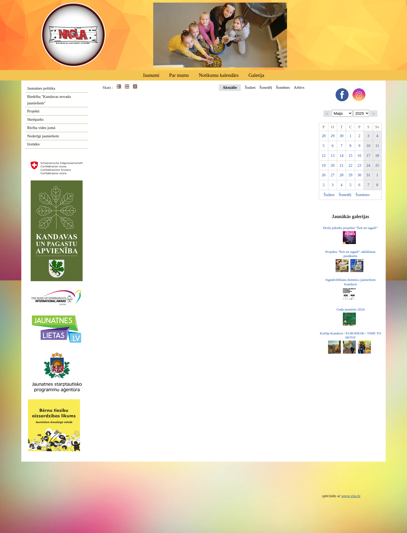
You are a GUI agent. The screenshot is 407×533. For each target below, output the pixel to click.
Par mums (179, 75)
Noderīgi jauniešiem (43, 136)
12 (324, 155)
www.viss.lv (351, 496)
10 (368, 146)
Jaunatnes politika (41, 88)
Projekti (33, 111)
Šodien (250, 87)
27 (333, 175)
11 (377, 146)
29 (333, 136)
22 (350, 165)
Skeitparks (35, 119)
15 (350, 155)
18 (377, 155)
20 (333, 165)
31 (368, 175)
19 (324, 165)
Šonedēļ (265, 87)
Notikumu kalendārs (219, 75)
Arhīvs (299, 87)
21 (341, 165)
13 (333, 155)
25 (377, 165)
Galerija (256, 75)
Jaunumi (151, 75)
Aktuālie (230, 87)
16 (359, 155)
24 (368, 165)
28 (324, 136)
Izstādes (33, 144)
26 (324, 175)
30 (341, 136)
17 (368, 155)
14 (341, 155)
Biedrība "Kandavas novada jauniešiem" (49, 100)
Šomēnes (283, 87)
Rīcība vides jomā (41, 128)
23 (359, 165)
